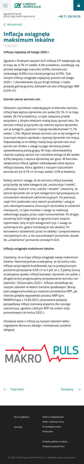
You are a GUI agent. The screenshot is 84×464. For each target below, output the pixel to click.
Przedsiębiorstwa (52, 426)
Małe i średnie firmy (53, 421)
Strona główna (21, 416)
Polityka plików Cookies (55, 441)
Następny (67, 389)
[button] (5, 5)
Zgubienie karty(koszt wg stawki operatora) (42, 15)
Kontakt (18, 427)
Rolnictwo (48, 431)
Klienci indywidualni (53, 416)
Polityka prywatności (54, 446)
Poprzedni (17, 389)
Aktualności (14, 24)
